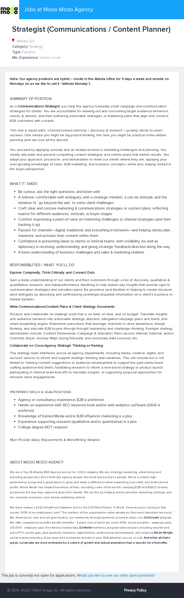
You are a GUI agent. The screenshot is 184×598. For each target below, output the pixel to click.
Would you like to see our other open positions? (116, 575)
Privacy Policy (135, 590)
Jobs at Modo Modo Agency (58, 9)
